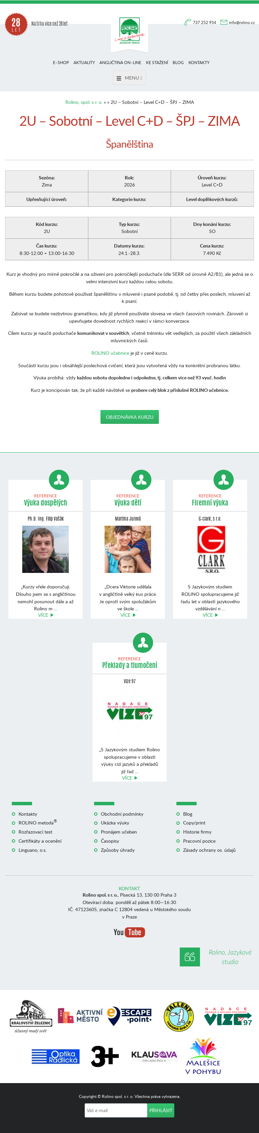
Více (43, 615)
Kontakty (199, 62)
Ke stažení (157, 62)
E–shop (61, 62)
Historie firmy (197, 832)
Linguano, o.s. (33, 850)
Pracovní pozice (199, 841)
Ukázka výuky (115, 822)
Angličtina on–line (120, 62)
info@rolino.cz (242, 22)
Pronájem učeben (119, 832)
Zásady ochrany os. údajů (209, 850)
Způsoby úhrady (118, 850)
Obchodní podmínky (122, 814)
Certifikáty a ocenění (40, 841)
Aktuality (84, 62)
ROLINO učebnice (110, 353)
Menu (129, 78)
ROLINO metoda (38, 822)
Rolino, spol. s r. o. (84, 102)
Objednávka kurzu (129, 417)
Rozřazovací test (35, 832)
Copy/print (194, 822)
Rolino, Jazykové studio (230, 957)
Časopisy (110, 841)
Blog (178, 62)
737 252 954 (205, 22)
